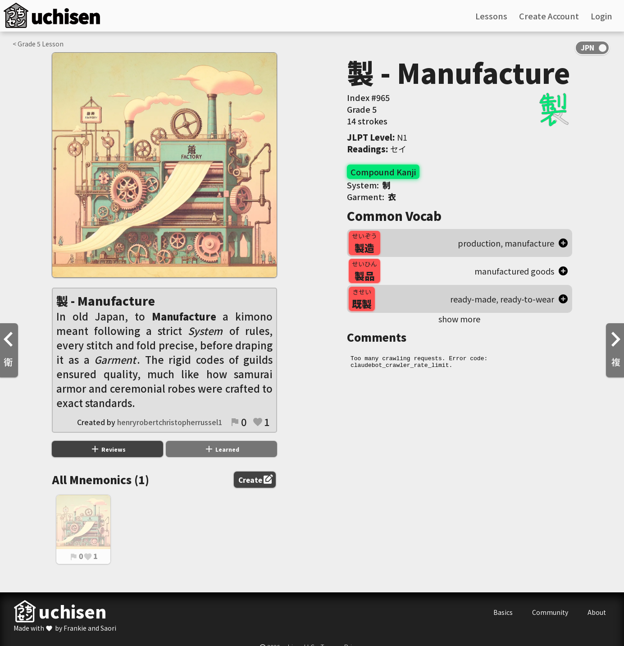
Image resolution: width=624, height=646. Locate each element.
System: (369, 185)
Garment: (371, 196)
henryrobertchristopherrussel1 (169, 422)
